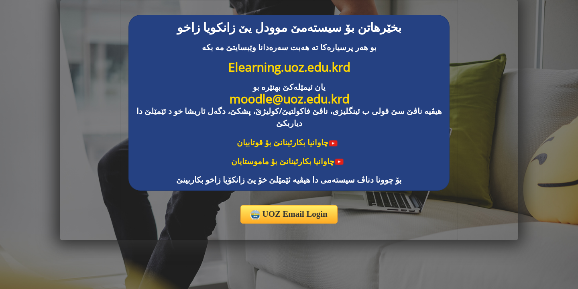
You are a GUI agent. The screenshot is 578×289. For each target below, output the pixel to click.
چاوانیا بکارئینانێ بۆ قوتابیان (287, 142)
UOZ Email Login (288, 214)
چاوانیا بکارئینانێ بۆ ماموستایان (287, 161)
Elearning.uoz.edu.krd (289, 67)
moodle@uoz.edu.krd (289, 99)
